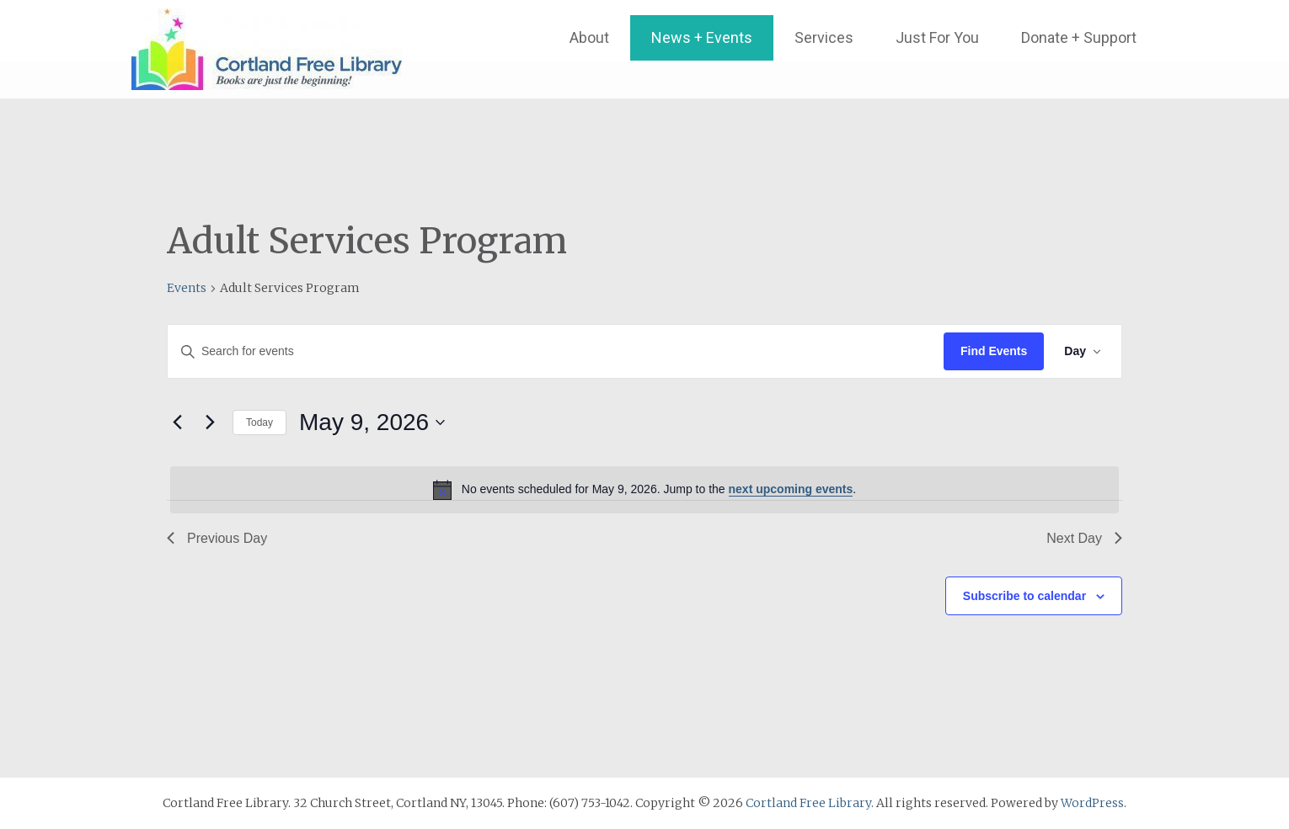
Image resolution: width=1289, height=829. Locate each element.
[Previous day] (177, 422)
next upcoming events (791, 489)
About (589, 37)
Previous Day (217, 538)
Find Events (993, 351)
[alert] (644, 489)
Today (259, 422)
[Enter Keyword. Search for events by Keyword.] (556, 351)
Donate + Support (1079, 37)
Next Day (1084, 538)
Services (823, 37)
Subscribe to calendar (1024, 596)
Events (186, 287)
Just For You (937, 37)
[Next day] (210, 422)
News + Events (701, 37)
